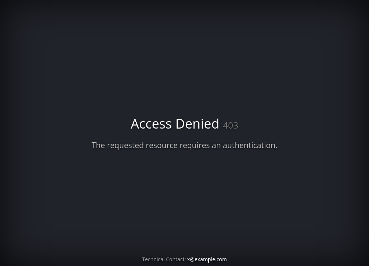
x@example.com (207, 259)
